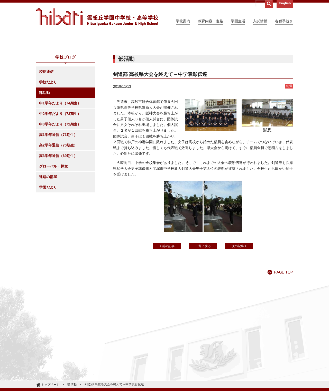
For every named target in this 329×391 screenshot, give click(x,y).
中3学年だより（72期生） (60, 171)
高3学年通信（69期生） (58, 202)
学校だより (48, 129)
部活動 (44, 139)
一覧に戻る (203, 293)
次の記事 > (239, 293)
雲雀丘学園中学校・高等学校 (97, 17)
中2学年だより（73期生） (60, 160)
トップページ (50, 384)
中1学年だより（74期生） (60, 150)
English (285, 3)
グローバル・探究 (53, 213)
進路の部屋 (48, 223)
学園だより (48, 234)
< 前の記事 (167, 293)
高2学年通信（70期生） (58, 192)
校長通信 (46, 118)
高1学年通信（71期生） (58, 181)
